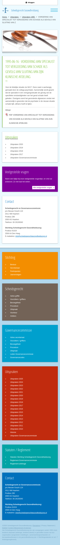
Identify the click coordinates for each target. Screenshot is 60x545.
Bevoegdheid (15, 303)
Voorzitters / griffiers (18, 299)
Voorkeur (13, 313)
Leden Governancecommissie (21, 354)
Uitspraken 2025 (16, 379)
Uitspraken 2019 (16, 148)
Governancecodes (17, 357)
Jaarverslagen (15, 275)
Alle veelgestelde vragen (42, 188)
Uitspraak (14, 309)
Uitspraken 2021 (16, 392)
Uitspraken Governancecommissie (23, 158)
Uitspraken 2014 (16, 416)
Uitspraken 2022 (16, 389)
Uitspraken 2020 (16, 144)
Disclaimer (36, 525)
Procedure (14, 306)
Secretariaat (15, 268)
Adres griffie (15, 296)
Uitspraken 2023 (16, 386)
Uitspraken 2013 (16, 419)
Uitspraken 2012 (16, 422)
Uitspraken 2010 (16, 429)
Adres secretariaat (17, 337)
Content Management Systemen (19, 528)
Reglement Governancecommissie (23, 460)
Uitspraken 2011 (16, 426)
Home (4, 17)
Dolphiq (5, 528)
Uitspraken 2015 (16, 412)
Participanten (15, 271)
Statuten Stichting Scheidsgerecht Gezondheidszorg (30, 457)
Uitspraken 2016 (16, 409)
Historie (13, 432)
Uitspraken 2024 (16, 382)
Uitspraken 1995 (28, 17)
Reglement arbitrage (18, 464)
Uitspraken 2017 (16, 154)
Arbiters (13, 316)
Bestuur (13, 265)
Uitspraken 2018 (16, 151)
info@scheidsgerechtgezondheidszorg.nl (31, 236)
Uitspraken (14, 17)
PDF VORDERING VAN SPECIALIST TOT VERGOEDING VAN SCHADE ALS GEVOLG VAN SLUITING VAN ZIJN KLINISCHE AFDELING (31, 115)
